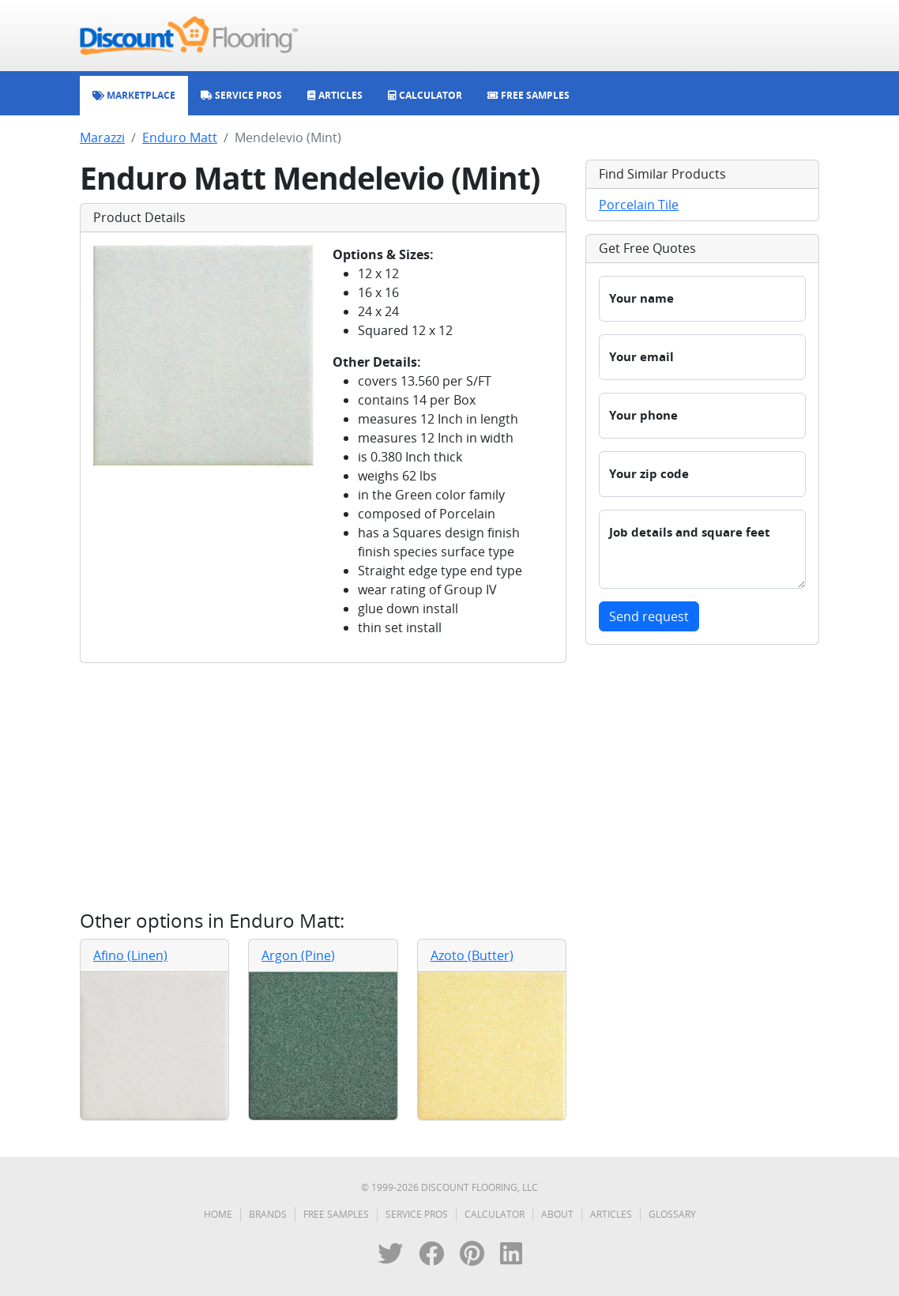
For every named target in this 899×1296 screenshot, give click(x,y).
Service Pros (417, 1214)
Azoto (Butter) (472, 955)
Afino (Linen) (130, 955)
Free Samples (336, 1214)
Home (218, 1214)
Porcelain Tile (639, 204)
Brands (268, 1214)
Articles (611, 1214)
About (557, 1214)
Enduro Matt (179, 137)
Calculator (495, 1214)
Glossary (672, 1214)
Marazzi (102, 137)
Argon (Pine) (298, 955)
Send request (649, 616)
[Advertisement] (323, 786)
